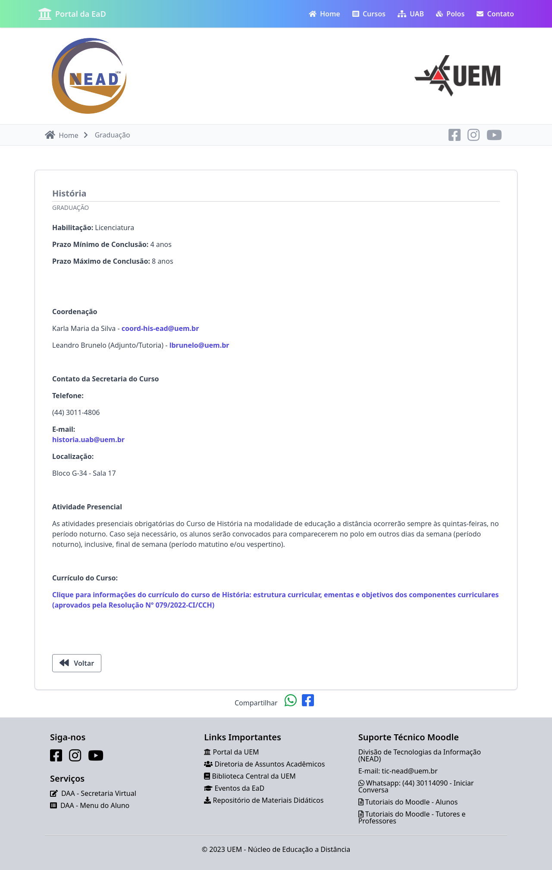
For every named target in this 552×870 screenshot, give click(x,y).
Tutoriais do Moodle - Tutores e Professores (412, 817)
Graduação (70, 207)
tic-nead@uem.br (409, 771)
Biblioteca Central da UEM (254, 776)
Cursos (369, 14)
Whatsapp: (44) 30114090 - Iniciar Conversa (416, 786)
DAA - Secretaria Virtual (98, 793)
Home (324, 14)
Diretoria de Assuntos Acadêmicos (270, 764)
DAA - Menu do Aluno (94, 805)
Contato (495, 14)
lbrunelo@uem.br (199, 345)
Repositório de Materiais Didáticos (268, 800)
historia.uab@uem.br (88, 439)
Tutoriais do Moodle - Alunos (411, 802)
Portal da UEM (236, 752)
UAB (411, 14)
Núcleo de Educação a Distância (299, 849)
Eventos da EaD (240, 788)
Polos (450, 14)
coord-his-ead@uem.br (160, 328)
